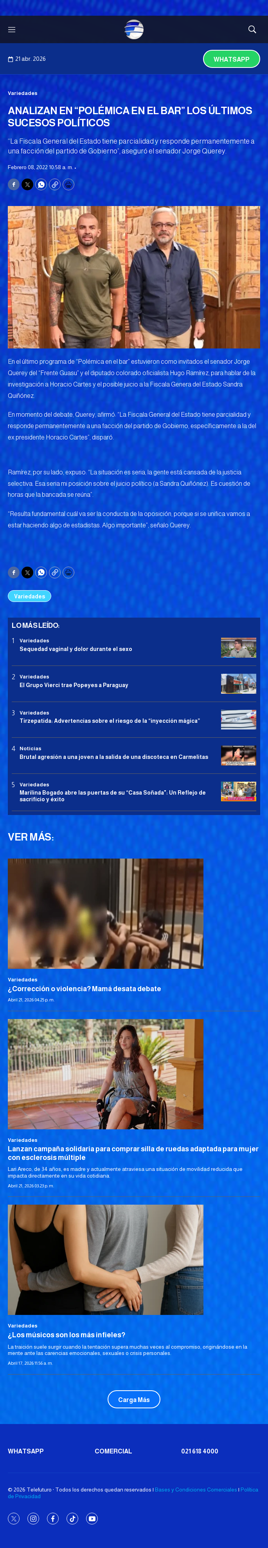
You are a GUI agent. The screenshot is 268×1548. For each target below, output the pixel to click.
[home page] (134, 29)
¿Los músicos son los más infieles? (66, 1335)
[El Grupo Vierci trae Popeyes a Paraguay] (238, 684)
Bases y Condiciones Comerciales (196, 1489)
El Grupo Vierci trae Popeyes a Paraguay (74, 685)
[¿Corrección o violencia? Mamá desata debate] (134, 914)
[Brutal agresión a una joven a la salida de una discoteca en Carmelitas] (238, 756)
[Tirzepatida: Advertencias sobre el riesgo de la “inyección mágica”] (238, 720)
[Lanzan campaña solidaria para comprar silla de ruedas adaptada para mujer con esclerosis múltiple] (134, 1074)
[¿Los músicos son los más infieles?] (134, 1260)
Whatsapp (232, 59)
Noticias (30, 748)
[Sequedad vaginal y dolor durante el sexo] (238, 648)
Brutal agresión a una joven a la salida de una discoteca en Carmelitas (114, 757)
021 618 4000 (199, 1451)
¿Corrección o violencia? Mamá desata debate (84, 989)
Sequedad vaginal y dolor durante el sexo (76, 649)
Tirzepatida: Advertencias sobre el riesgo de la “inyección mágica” (110, 721)
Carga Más (134, 1400)
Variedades (23, 93)
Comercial (113, 1451)
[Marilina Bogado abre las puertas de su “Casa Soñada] (238, 792)
